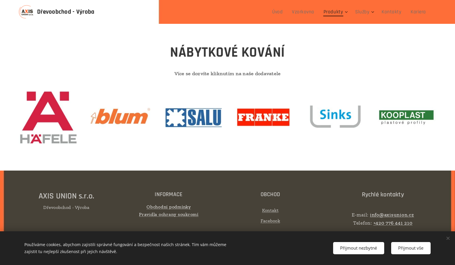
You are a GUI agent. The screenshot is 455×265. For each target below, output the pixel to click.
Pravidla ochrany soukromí (168, 214)
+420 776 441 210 (392, 222)
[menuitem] (286, 12)
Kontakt (270, 210)
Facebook (270, 220)
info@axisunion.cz (392, 215)
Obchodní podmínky (169, 207)
